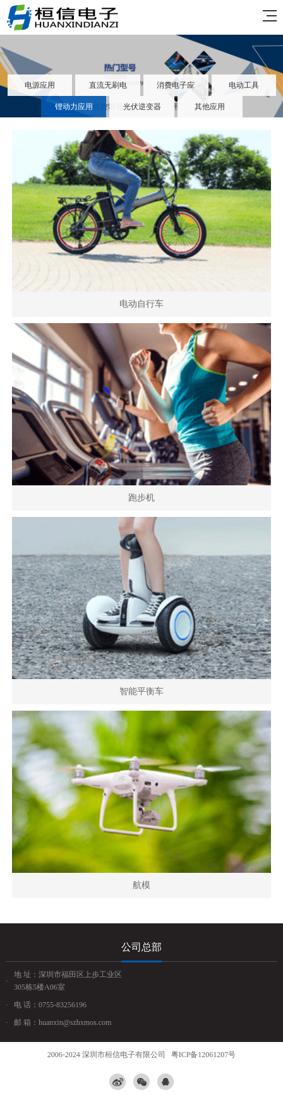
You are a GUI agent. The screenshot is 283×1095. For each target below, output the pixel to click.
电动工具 (244, 85)
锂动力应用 (74, 106)
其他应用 (210, 106)
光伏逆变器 (142, 106)
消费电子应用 (176, 88)
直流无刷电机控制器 (108, 88)
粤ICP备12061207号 (203, 1054)
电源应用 (40, 85)
